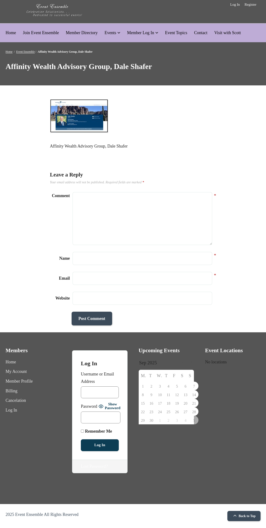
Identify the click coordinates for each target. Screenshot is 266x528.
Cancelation (16, 400)
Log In (235, 4)
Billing (12, 391)
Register (250, 4)
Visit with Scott (227, 32)
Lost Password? (94, 466)
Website (62, 298)
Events (110, 32)
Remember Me (96, 431)
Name (64, 258)
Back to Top (244, 516)
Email (64, 278)
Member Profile (19, 381)
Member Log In (140, 32)
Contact (200, 32)
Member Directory (81, 32)
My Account (16, 371)
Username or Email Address (97, 378)
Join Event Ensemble (41, 32)
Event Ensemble (25, 51)
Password (89, 406)
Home (11, 32)
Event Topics (176, 32)
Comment (61, 195)
